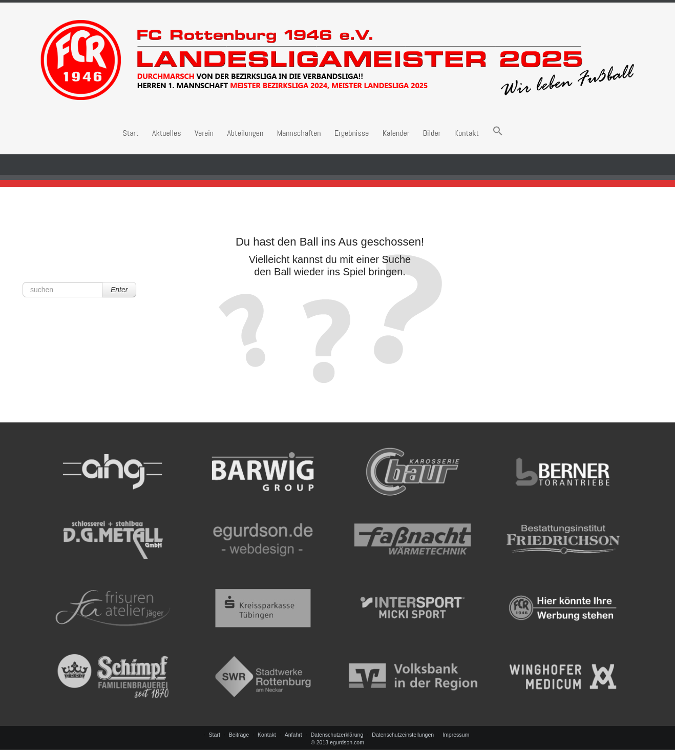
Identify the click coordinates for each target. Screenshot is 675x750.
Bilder (431, 133)
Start (130, 133)
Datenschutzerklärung (337, 735)
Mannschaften (299, 133)
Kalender (396, 133)
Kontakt (466, 133)
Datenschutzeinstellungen (403, 735)
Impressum (455, 735)
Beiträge (239, 735)
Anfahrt (293, 735)
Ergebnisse (351, 133)
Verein (204, 133)
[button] (498, 133)
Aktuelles (166, 133)
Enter (119, 290)
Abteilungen (245, 133)
